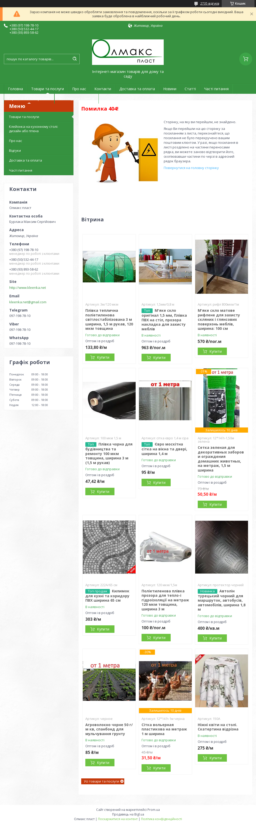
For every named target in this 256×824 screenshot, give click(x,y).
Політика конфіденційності (161, 819)
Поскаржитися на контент (118, 819)
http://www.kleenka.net (27, 287)
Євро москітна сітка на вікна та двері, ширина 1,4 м (164, 449)
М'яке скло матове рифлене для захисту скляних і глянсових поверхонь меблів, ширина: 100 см (219, 319)
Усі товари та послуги (101, 781)
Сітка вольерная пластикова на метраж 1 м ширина (164, 729)
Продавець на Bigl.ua (128, 814)
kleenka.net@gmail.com (27, 302)
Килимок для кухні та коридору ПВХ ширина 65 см (107, 595)
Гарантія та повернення (29, 98)
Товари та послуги (47, 88)
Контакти (102, 88)
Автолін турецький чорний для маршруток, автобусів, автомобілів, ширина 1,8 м (221, 600)
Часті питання (216, 88)
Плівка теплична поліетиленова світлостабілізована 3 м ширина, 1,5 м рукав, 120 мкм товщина (109, 319)
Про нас (79, 88)
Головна (15, 88)
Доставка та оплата (137, 88)
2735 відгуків (209, 3)
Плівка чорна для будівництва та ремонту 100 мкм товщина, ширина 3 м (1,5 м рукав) (109, 453)
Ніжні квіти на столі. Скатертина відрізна (218, 727)
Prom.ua (153, 810)
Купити (103, 357)
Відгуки (15, 150)
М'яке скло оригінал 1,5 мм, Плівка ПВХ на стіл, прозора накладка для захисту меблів (164, 319)
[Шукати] (74, 59)
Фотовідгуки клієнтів (77, 98)
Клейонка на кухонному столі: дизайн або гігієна (33, 128)
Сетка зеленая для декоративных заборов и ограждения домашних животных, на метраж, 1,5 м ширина (221, 459)
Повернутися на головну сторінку (191, 167)
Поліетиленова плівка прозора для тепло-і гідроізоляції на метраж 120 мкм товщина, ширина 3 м (165, 599)
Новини (169, 88)
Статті (190, 88)
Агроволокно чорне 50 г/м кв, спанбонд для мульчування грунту (109, 729)
